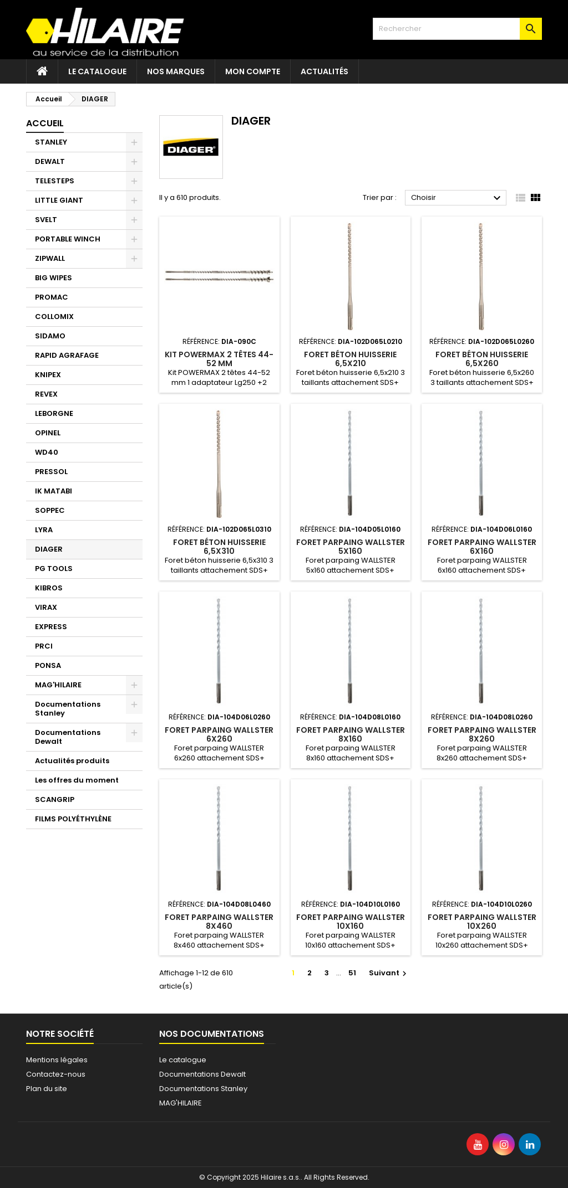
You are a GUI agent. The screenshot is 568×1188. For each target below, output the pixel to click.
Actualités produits (72, 760)
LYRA (44, 529)
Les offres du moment (77, 780)
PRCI (44, 646)
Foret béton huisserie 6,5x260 (481, 359)
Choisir (457, 198)
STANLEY (51, 142)
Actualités (324, 71)
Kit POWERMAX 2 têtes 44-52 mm (219, 359)
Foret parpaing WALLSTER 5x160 (350, 547)
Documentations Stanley (67, 708)
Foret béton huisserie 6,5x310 (219, 547)
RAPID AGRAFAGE (67, 355)
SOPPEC (50, 510)
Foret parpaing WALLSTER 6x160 (482, 547)
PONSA (48, 665)
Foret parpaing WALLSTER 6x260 (219, 734)
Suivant (389, 973)
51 (352, 973)
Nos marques (176, 71)
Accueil (45, 123)
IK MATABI (53, 491)
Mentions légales (57, 1060)
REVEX (46, 394)
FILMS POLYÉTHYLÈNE (73, 819)
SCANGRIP (54, 799)
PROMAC (51, 297)
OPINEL (47, 433)
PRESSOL (51, 471)
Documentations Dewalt (67, 737)
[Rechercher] (457, 29)
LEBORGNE (54, 413)
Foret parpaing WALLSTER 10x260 (482, 922)
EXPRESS (51, 626)
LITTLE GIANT (59, 200)
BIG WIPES (53, 277)
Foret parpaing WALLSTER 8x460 (219, 922)
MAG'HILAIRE (58, 685)
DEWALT (50, 161)
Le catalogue (97, 71)
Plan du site (46, 1088)
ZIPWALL (50, 258)
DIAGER (49, 549)
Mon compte (252, 71)
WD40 (46, 452)
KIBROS (49, 588)
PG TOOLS (54, 568)
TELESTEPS (54, 181)
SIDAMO (50, 336)
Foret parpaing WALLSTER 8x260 (482, 734)
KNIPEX (48, 374)
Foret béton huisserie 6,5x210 (350, 359)
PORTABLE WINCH (67, 239)
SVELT (46, 219)
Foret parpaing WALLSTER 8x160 (350, 734)
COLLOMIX (54, 316)
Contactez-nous (55, 1074)
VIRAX (46, 607)
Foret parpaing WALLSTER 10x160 (350, 922)
